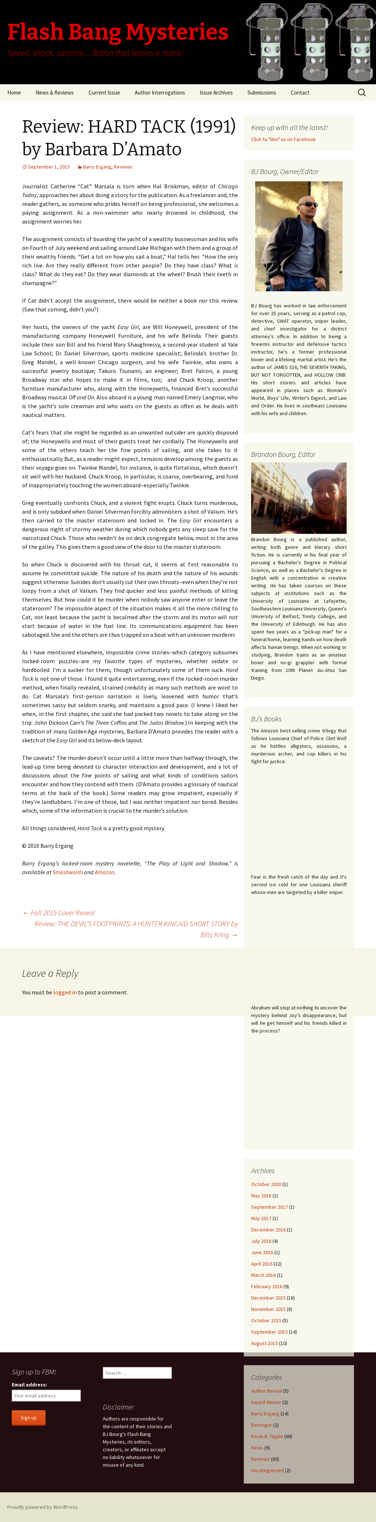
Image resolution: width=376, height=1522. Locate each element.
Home (14, 92)
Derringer (261, 1425)
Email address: (29, 1384)
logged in (65, 992)
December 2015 (268, 1297)
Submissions (261, 92)
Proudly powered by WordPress (42, 1507)
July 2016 (261, 1241)
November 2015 (268, 1309)
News (257, 1447)
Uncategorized (267, 1470)
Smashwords (68, 872)
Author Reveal (266, 1391)
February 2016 (266, 1286)
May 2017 (261, 1218)
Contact (300, 92)
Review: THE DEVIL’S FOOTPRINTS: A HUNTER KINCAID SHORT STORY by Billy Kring (136, 929)
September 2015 (269, 1332)
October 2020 (266, 1184)
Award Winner (266, 1402)
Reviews (123, 166)
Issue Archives (216, 92)
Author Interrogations (160, 92)
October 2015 (266, 1320)
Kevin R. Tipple (267, 1436)
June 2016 (262, 1252)
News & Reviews (55, 92)
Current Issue (104, 92)
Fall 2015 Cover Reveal (58, 912)
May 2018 (261, 1195)
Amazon (104, 872)
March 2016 (263, 1275)
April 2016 (261, 1263)
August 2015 (264, 1343)
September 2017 (269, 1207)
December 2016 (268, 1229)
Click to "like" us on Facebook (283, 139)
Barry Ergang (97, 166)
